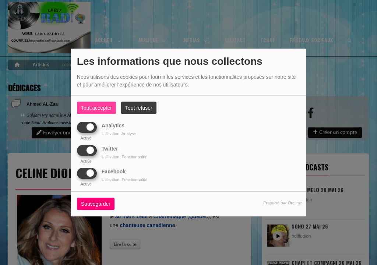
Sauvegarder (95, 204)
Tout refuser (138, 108)
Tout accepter (96, 108)
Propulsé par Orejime (282, 203)
